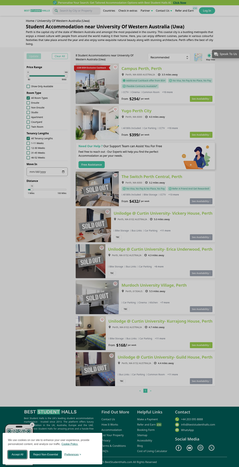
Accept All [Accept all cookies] (17, 454)
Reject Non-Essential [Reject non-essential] (45, 454)
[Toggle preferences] (72, 454)
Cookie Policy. (70, 444)
